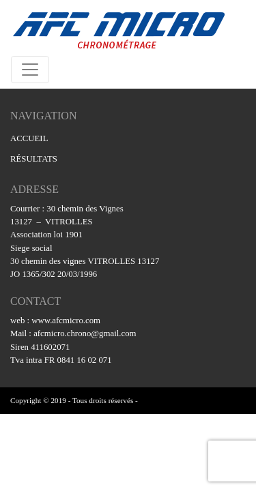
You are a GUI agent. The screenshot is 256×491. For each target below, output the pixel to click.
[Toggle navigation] (30, 69)
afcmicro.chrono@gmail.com (84, 333)
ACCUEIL (29, 138)
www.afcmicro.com (65, 320)
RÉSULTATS (33, 159)
